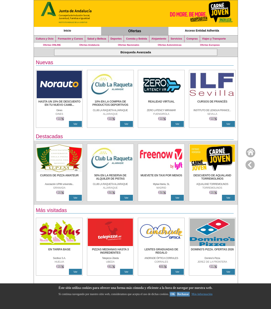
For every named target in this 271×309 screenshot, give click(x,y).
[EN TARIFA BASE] (59, 251)
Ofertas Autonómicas (170, 45)
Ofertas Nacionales (128, 45)
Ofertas (134, 31)
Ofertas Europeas (210, 45)
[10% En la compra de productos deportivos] (110, 103)
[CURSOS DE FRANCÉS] (212, 103)
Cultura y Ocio (45, 38)
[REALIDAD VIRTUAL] (161, 103)
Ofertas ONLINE (52, 45)
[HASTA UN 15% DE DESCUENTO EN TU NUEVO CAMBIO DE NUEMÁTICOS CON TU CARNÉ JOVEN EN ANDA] (59, 103)
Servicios (176, 38)
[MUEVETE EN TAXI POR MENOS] (161, 177)
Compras (192, 38)
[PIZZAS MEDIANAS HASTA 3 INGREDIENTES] (110, 251)
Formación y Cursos (70, 38)
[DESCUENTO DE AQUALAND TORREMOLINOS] (212, 177)
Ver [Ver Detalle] (75, 123)
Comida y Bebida (136, 38)
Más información (201, 294)
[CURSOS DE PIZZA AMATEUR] (59, 177)
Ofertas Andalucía (89, 45)
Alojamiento (158, 38)
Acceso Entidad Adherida (202, 30)
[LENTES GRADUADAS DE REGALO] (161, 251)
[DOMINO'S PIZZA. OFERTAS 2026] (212, 251)
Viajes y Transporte (214, 38)
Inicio (67, 30)
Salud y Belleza (96, 38)
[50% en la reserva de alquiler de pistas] (110, 177)
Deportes (116, 38)
